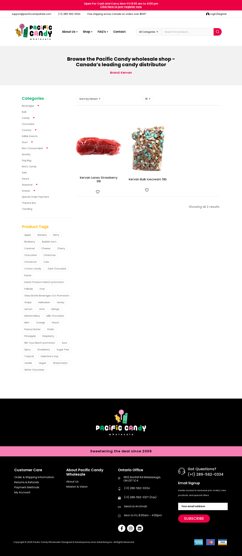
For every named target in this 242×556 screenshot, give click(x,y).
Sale (24, 172)
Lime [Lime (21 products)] (42, 309)
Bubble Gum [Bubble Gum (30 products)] (49, 241)
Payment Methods (26, 487)
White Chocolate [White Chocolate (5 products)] (34, 369)
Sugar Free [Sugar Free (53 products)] (63, 349)
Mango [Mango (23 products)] (55, 309)
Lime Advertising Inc (101, 542)
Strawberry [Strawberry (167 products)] (43, 349)
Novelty (26, 154)
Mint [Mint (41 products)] (26, 322)
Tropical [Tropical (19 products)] (29, 356)
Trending (27, 209)
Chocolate (28, 124)
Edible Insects (30, 136)
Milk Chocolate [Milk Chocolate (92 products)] (55, 316)
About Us (68, 32)
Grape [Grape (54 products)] (28, 302)
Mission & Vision (77, 486)
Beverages (28, 106)
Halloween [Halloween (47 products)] (44, 302)
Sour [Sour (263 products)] (64, 342)
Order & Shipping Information (34, 477)
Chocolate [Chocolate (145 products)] (30, 255)
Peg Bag (26, 160)
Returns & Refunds (26, 482)
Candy (26, 118)
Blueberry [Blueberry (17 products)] (29, 241)
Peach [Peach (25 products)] (55, 322)
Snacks (26, 190)
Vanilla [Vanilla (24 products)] (28, 363)
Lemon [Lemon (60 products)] (28, 309)
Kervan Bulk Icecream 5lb (148, 179)
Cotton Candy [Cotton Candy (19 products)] (32, 268)
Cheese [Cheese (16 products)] (45, 248)
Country (26, 130)
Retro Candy (29, 166)
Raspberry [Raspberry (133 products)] (48, 336)
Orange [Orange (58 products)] (40, 322)
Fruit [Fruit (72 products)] (42, 289)
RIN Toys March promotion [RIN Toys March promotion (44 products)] (39, 342)
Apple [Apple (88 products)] (27, 235)
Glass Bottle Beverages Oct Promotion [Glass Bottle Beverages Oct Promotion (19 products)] (46, 295)
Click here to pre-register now (121, 7)
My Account (22, 492)
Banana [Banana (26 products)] (42, 235)
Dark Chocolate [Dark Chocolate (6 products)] (57, 268)
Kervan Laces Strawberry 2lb (98, 179)
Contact (119, 32)
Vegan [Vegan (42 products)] (42, 363)
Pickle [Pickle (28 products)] (50, 329)
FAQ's (102, 32)
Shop (86, 32)
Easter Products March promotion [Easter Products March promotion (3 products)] (44, 282)
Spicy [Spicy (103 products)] (27, 349)
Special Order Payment (35, 197)
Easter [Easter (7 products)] (28, 275)
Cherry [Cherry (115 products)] (61, 248)
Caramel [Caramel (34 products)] (29, 248)
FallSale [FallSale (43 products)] (28, 289)
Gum (25, 142)
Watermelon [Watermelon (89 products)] (60, 363)
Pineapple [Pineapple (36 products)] (30, 336)
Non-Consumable (32, 148)
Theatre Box (29, 203)
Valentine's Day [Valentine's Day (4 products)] (49, 356)
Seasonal (27, 184)
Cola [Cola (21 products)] (46, 262)
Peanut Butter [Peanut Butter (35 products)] (32, 329)
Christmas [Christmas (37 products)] (50, 255)
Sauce (25, 178)
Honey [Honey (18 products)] (60, 302)
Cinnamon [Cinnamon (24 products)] (30, 262)
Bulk (24, 112)
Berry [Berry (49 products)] (56, 235)
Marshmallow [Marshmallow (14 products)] (32, 316)
